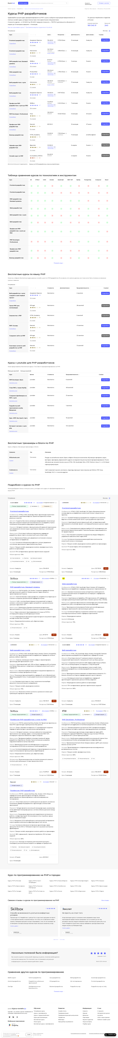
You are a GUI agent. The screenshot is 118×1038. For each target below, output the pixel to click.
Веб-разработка (75, 978)
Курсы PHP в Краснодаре (99, 886)
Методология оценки (103, 1013)
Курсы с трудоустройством (41, 1015)
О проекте (100, 1011)
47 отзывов (33, 56)
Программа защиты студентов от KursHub (39, 27)
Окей (28, 1030)
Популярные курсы (39, 1011)
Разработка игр (75, 986)
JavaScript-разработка (98, 978)
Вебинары (61, 1020)
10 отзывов (33, 310)
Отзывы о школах (104, 3)
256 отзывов (33, 66)
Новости (85, 1011)
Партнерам (86, 1017)
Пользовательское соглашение (78, 1033)
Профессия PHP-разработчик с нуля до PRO (17, 231)
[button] (56, 939)
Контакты (100, 1015)
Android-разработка (14, 981)
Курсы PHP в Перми (97, 891)
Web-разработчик (16, 208)
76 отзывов (33, 119)
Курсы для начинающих (40, 1017)
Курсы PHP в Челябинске (58, 886)
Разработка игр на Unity (99, 986)
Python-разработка (35, 978)
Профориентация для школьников (68, 1015)
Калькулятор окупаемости (65, 1022)
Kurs (11, 3)
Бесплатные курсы (39, 1020)
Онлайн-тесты (62, 1011)
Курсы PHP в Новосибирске (58, 881)
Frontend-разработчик (17, 185)
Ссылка (11, 460)
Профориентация (63, 1013)
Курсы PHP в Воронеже (77, 891)
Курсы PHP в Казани (97, 881)
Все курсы (24, 3)
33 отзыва (32, 129)
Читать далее (14, 926)
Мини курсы (37, 1022)
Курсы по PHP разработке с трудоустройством (44, 164)
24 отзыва (32, 150)
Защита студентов (88, 1020)
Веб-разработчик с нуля (18, 215)
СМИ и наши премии (103, 1017)
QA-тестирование (76, 981)
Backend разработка (56, 986)
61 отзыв (32, 77)
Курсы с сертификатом (40, 1013)
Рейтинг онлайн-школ (103, 1020)
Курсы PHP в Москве (14, 881)
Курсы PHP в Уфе (75, 886)
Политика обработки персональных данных (99, 1033)
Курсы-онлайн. (19, 1009)
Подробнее (12, 43)
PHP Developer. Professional (15, 241)
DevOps (10, 986)
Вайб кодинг (12, 978)
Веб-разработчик (16, 222)
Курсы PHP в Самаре (14, 891)
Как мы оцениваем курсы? (16, 27)
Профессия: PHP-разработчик (15, 250)
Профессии (61, 1017)
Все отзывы (105, 900)
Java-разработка (55, 978)
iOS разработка (54, 981)
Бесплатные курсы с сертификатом (44, 1024)
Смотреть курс (13, 383)
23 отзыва (32, 161)
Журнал (85, 1013)
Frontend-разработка (98, 981)
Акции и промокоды (88, 3)
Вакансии (85, 1015)
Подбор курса (87, 1024)
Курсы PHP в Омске (56, 891)
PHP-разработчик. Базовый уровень (16, 200)
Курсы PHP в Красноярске (16, 886)
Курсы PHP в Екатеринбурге (79, 881)
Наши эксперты (87, 1022)
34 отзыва (32, 140)
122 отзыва (33, 45)
